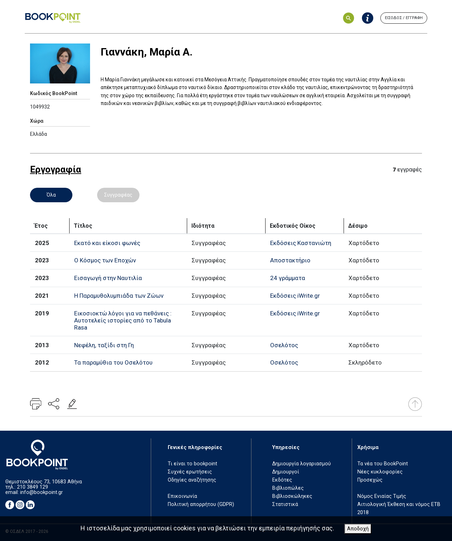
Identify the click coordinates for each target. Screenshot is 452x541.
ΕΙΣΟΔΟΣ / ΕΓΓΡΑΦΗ (404, 18)
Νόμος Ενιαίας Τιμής (381, 496)
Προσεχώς (369, 480)
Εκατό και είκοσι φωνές (107, 242)
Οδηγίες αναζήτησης (192, 480)
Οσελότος (284, 345)
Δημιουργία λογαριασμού (301, 464)
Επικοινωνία (182, 496)
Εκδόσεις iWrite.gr (295, 295)
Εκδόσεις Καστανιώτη (300, 242)
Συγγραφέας (118, 195)
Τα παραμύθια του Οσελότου (113, 362)
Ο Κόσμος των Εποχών (105, 260)
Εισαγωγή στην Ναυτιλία (108, 277)
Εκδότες (282, 480)
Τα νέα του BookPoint (382, 464)
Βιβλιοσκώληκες (292, 496)
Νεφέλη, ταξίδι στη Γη (104, 345)
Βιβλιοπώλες (288, 488)
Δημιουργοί (285, 472)
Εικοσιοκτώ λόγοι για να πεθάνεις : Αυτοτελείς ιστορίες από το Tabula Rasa (123, 320)
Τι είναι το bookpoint (192, 464)
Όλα (51, 195)
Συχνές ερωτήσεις (190, 472)
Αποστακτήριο (290, 260)
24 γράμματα (287, 277)
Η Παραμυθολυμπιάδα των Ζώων (118, 295)
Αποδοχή (358, 529)
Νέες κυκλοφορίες (380, 472)
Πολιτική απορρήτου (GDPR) (201, 504)
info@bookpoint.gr (41, 492)
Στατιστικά (285, 504)
